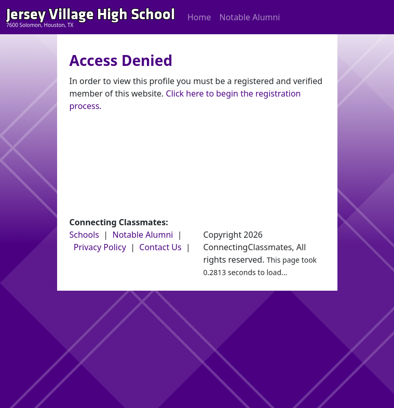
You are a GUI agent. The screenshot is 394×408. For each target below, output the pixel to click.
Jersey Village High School (90, 14)
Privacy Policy (100, 247)
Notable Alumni (250, 17)
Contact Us (160, 247)
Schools (85, 234)
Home (199, 17)
